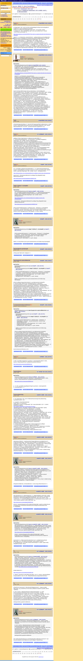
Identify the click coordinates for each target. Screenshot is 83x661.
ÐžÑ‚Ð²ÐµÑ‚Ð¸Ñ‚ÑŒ (17, 3)
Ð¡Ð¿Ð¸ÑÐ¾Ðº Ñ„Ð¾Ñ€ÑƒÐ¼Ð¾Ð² (45, 5)
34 (38, 18)
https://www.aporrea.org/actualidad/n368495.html (23, 502)
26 (24, 18)
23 (18, 18)
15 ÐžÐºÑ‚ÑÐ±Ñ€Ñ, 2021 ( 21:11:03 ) (44, 514)
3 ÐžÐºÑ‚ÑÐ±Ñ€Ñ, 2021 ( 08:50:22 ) (44, 437)
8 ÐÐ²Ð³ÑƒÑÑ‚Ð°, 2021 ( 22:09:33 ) (44, 371)
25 (22, 18)
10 (35, 16)
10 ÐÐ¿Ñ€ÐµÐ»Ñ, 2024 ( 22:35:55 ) (44, 583)
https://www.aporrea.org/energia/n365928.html (23, 364)
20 (13, 18)
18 (49, 16)
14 (42, 16)
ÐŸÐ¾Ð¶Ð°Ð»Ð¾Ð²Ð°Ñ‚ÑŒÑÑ (41, 49)
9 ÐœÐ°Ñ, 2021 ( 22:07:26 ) (46, 186)
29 (29, 18)
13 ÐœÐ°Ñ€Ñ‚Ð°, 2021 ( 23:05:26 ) (45, 55)
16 (46, 16)
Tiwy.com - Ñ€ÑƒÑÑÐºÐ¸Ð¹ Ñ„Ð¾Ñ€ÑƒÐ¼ (23, 6)
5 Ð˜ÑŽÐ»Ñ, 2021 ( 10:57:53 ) (46, 356)
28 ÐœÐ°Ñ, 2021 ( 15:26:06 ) (46, 304)
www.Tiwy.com (41, 656)
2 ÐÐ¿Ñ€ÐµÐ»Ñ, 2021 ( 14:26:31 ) (44, 134)
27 (26, 18)
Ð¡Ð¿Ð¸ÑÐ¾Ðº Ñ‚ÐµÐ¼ (47, 3)
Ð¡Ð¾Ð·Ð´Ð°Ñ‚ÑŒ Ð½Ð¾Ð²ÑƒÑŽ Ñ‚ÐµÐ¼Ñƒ (32, 3)
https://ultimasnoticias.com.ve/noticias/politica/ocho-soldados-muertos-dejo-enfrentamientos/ (32, 173)
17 (48, 16)
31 (33, 18)
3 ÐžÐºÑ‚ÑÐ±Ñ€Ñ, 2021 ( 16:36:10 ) (44, 458)
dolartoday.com (4, 42)
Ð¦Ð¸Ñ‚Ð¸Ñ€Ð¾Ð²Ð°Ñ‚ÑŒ (28, 49)
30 (31, 18)
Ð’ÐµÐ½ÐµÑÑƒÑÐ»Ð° (27, 8)
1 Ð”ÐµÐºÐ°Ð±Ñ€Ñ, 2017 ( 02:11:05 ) (39, 556)
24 (20, 18)
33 (37, 18)
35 (40, 18)
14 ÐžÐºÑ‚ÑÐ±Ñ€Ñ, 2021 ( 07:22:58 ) (44, 491)
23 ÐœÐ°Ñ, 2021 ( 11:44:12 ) (46, 260)
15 (44, 16)
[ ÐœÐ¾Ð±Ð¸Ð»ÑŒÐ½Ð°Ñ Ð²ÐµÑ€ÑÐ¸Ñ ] (16, 0)
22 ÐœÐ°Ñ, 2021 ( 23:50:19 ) (46, 249)
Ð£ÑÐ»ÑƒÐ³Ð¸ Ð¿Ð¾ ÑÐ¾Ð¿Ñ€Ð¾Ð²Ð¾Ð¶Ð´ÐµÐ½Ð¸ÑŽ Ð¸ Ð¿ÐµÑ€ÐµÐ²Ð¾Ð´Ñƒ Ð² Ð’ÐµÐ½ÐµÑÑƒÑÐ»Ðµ (6, 34)
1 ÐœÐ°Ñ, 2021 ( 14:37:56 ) (46, 164)
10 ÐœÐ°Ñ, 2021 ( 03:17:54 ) (46, 219)
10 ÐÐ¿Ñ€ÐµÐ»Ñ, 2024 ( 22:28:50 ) (44, 551)
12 (38, 16)
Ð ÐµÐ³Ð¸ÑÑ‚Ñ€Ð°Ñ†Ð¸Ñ (6, 22)
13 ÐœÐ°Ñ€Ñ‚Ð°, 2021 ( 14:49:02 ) (45, 23)
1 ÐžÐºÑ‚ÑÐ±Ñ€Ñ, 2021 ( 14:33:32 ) (44, 394)
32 (35, 18)
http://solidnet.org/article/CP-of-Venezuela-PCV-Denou (24, 406)
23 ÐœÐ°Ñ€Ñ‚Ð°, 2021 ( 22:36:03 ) (45, 120)
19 (51, 16)
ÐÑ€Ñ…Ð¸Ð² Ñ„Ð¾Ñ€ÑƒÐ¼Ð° (7, 25)
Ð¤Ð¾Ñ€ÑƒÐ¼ (7, 21)
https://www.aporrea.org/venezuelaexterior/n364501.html (25, 178)
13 (40, 16)
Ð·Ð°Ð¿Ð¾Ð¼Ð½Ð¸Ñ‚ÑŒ (5, 12)
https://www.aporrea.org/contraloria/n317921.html (28, 566)
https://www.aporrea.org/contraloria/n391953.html (23, 572)
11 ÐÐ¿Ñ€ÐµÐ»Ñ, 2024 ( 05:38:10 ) (44, 609)
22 (16, 18)
